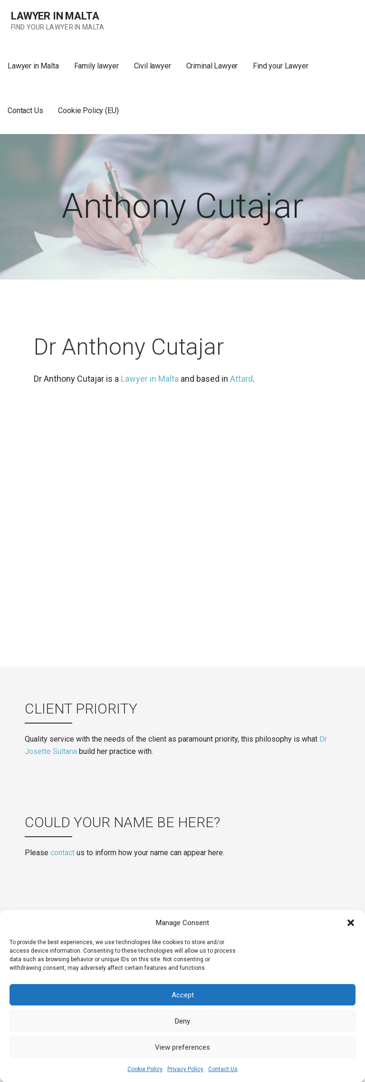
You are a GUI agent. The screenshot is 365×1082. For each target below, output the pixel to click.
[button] (350, 922)
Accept (183, 995)
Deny (182, 1021)
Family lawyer (96, 65)
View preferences (182, 1047)
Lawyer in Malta (55, 16)
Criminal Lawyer (212, 65)
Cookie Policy (145, 1069)
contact (62, 852)
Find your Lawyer (280, 65)
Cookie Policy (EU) (88, 110)
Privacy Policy (185, 1069)
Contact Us (223, 1069)
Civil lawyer (152, 65)
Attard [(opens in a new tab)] (241, 379)
